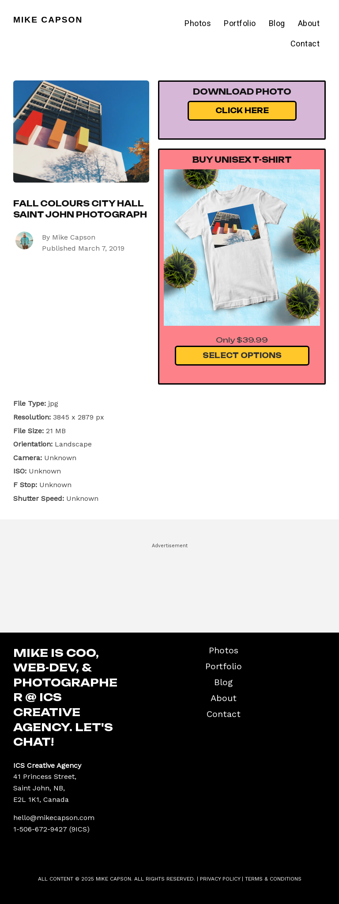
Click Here (242, 110)
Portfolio (240, 23)
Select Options (242, 355)
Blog (277, 23)
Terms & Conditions (273, 879)
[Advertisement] (169, 583)
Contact (305, 43)
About (309, 23)
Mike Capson (48, 19)
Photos (198, 23)
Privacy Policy (220, 879)
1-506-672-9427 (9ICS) (51, 829)
